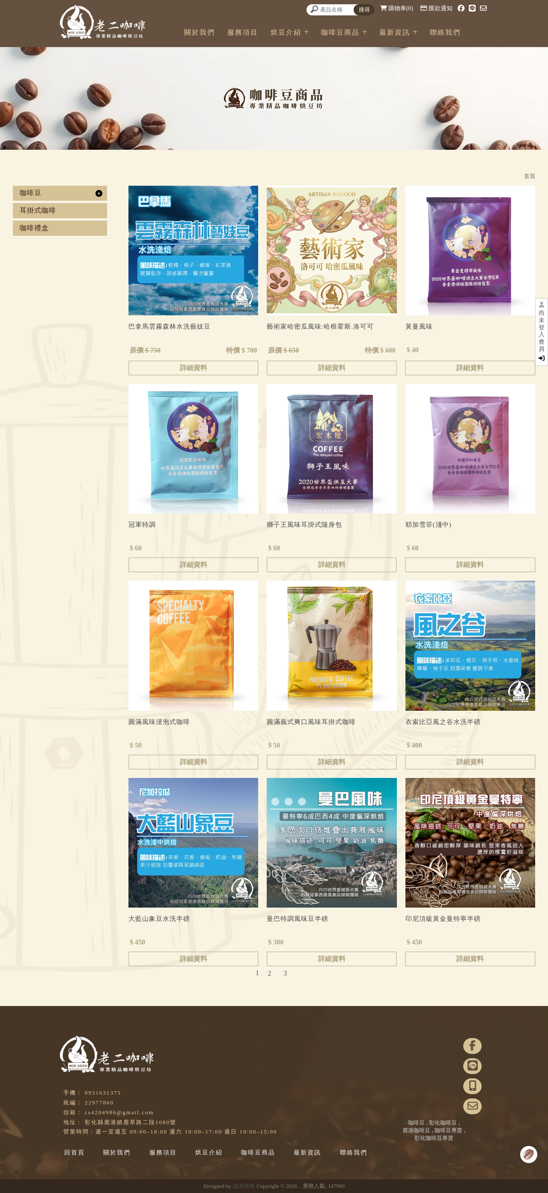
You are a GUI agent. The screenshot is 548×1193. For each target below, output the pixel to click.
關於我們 (224, 32)
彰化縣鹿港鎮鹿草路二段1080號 (130, 1122)
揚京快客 (244, 1186)
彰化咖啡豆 (443, 1122)
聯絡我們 (470, 32)
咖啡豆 (31, 192)
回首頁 (74, 1152)
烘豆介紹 (311, 32)
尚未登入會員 (542, 335)
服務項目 (268, 32)
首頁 (529, 176)
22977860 (99, 1102)
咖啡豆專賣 (448, 1130)
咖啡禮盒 (34, 227)
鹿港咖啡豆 (416, 1130)
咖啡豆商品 (365, 32)
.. (299, 1186)
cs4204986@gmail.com (119, 1112)
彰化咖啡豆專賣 (433, 1138)
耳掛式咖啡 (38, 210)
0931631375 (103, 1092)
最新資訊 (420, 32)
